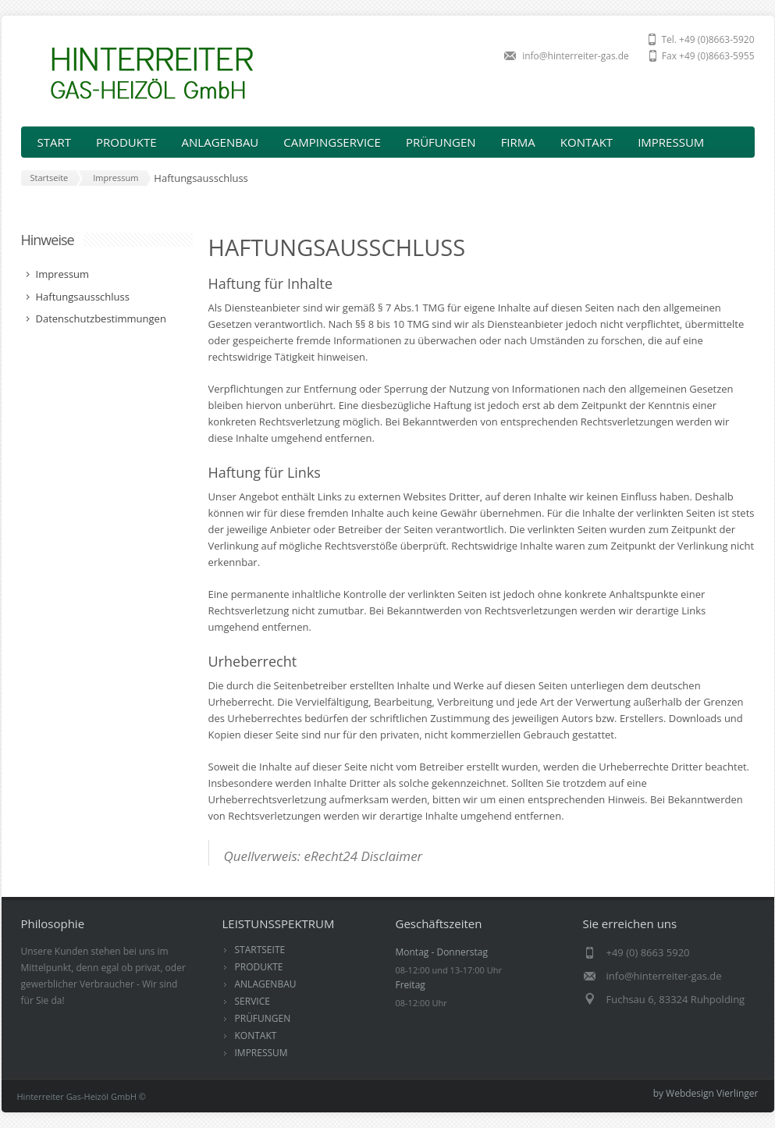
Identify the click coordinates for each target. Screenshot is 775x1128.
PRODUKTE (259, 966)
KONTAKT (586, 142)
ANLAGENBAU (266, 984)
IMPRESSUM (671, 142)
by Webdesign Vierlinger (706, 1093)
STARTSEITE (260, 949)
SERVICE (252, 1001)
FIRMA (518, 142)
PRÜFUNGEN (441, 142)
